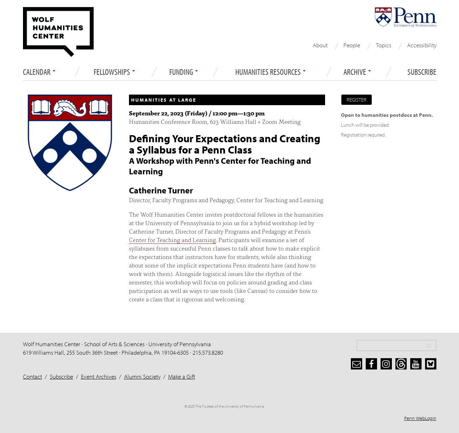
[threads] (401, 363)
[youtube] (416, 363)
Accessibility (421, 45)
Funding (183, 72)
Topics (383, 45)
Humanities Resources (270, 72)
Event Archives (98, 376)
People (351, 45)
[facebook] (371, 363)
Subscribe (421, 72)
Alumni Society (142, 376)
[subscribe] (356, 363)
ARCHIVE (357, 72)
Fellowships (114, 72)
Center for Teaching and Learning (172, 239)
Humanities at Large (163, 100)
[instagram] (386, 363)
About (320, 45)
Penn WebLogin (420, 418)
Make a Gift (181, 376)
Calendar (39, 72)
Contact (32, 376)
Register (356, 99)
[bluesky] (430, 363)
